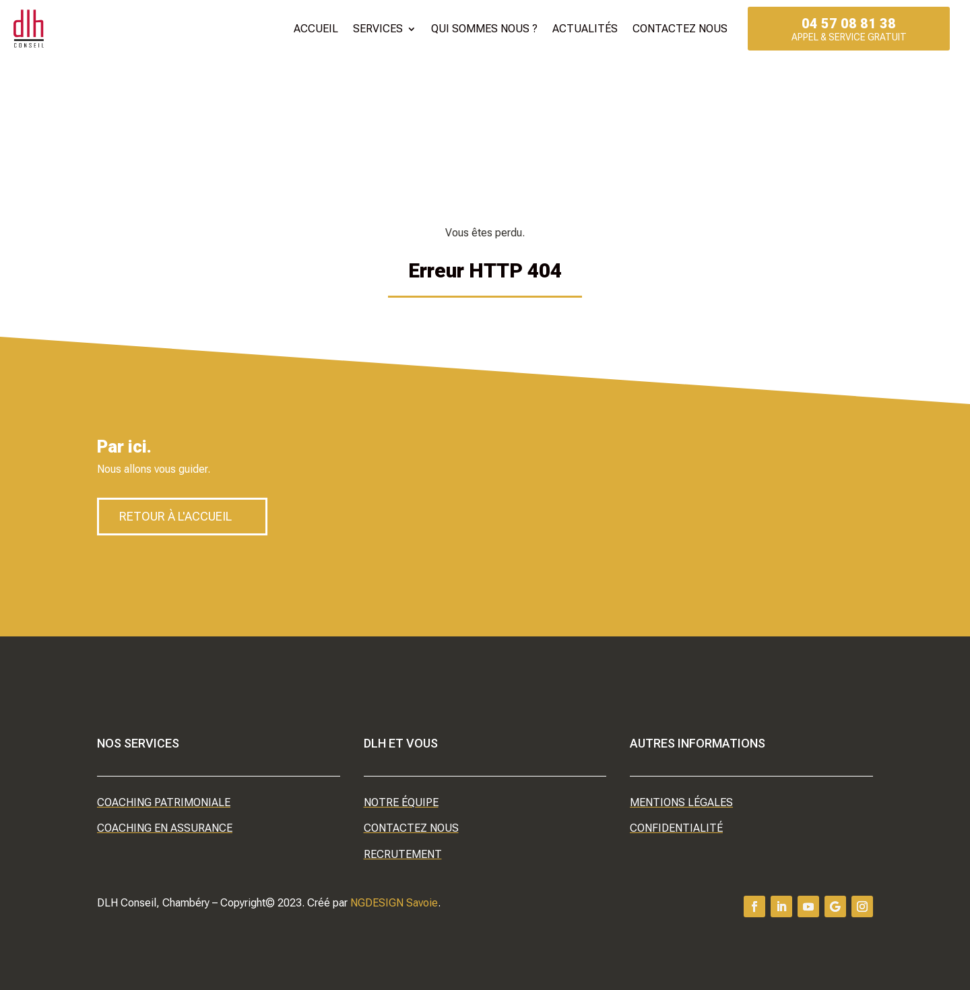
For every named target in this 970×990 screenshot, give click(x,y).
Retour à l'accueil (175, 516)
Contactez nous (680, 28)
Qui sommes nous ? (484, 28)
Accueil (316, 28)
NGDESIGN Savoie (394, 902)
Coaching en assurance (164, 828)
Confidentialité (676, 828)
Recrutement (403, 854)
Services (378, 28)
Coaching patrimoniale (163, 802)
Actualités (585, 28)
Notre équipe (401, 802)
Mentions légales (681, 802)
